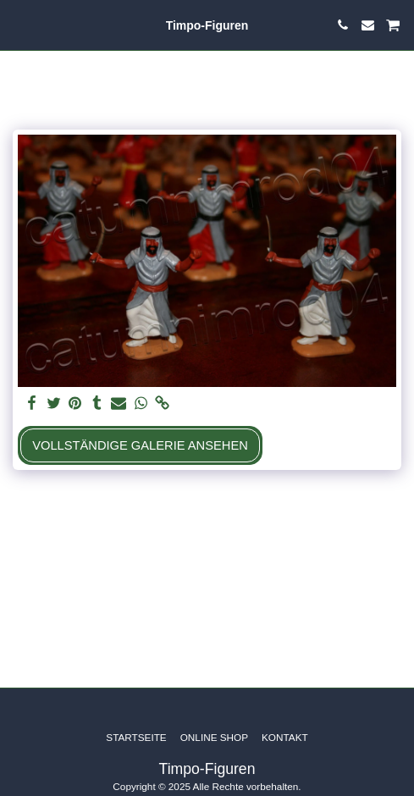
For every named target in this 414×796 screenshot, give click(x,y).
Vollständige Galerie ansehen (140, 445)
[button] (18, 24)
